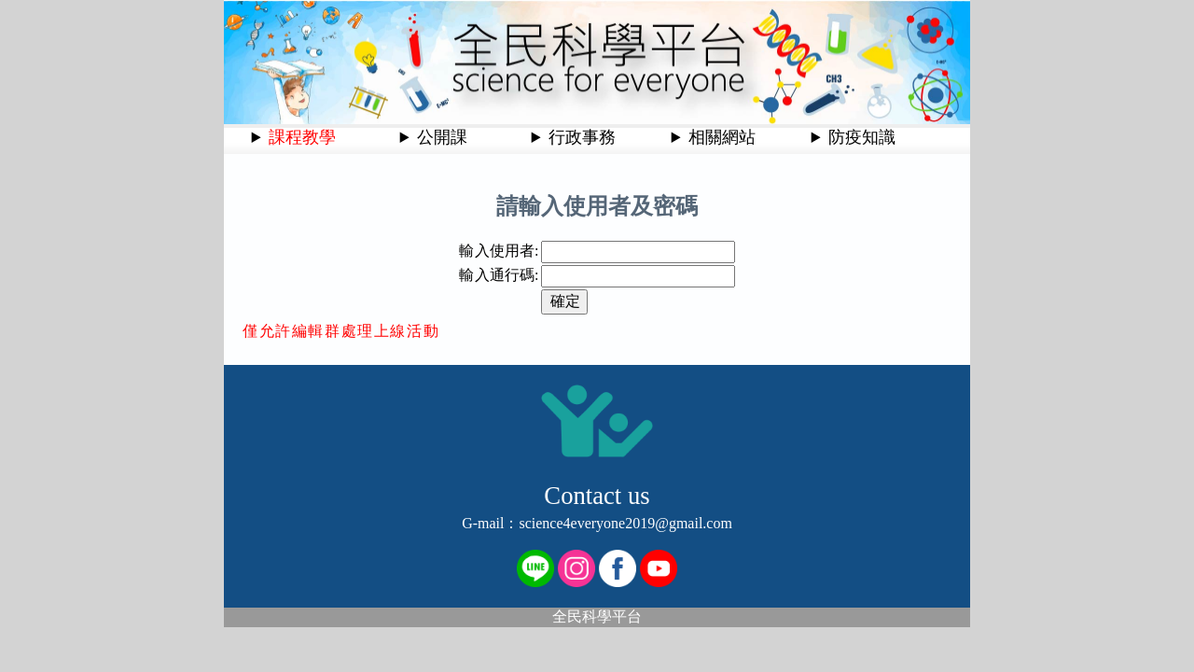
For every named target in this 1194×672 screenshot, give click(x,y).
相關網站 (722, 137)
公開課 (442, 137)
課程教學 (302, 137)
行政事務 (582, 137)
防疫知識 (862, 137)
